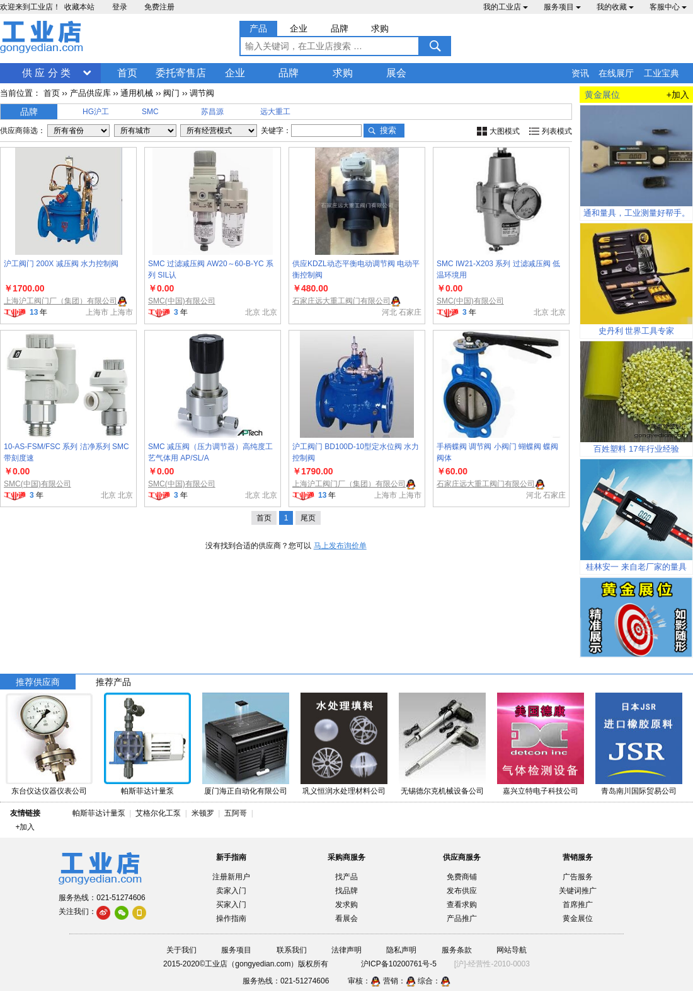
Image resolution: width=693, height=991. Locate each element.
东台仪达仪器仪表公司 (49, 791)
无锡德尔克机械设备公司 (442, 791)
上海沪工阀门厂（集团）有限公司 (60, 300)
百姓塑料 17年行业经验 (636, 449)
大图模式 (505, 131)
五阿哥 (235, 813)
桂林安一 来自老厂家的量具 (636, 567)
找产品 (346, 876)
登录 (119, 7)
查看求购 (462, 904)
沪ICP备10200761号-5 (399, 963)
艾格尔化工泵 (158, 813)
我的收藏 (615, 7)
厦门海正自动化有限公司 (245, 791)
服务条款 (457, 950)
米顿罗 (205, 813)
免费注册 (159, 7)
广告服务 (578, 876)
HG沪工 (96, 111)
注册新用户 (231, 876)
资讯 (580, 73)
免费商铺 (462, 876)
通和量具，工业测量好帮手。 (636, 213)
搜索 (388, 130)
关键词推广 (578, 890)
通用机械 (136, 93)
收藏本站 (79, 7)
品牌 (288, 72)
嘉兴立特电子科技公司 (540, 791)
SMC (150, 111)
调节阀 (202, 93)
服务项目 (562, 7)
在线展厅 (616, 73)
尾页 (308, 517)
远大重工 (275, 111)
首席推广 (578, 904)
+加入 (678, 95)
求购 (343, 72)
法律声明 (346, 950)
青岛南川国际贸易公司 (639, 791)
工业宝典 (661, 73)
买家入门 (231, 904)
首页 (127, 72)
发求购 (346, 904)
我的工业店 (505, 7)
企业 (235, 72)
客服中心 (668, 7)
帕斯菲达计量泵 (147, 791)
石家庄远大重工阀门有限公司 (341, 300)
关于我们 (181, 950)
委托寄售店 (181, 72)
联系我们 (292, 950)
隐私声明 (401, 950)
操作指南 (231, 918)
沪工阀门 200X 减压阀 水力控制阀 (61, 263)
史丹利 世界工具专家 (636, 331)
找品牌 (346, 890)
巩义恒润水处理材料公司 (344, 791)
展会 (396, 72)
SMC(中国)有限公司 (181, 300)
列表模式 (557, 131)
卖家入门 (231, 890)
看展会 (346, 918)
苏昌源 (212, 111)
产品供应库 (90, 93)
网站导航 (511, 950)
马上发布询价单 (340, 545)
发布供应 (462, 890)
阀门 (171, 93)
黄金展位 (578, 918)
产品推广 (462, 918)
